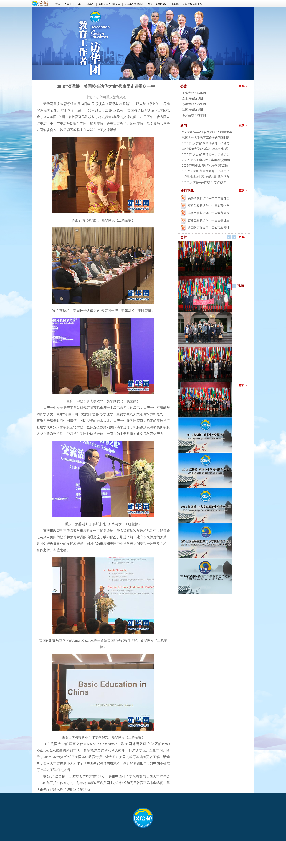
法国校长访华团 (192, 109)
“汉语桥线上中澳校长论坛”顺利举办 (205, 176)
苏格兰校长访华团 (194, 104)
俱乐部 (175, 4)
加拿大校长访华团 (194, 92)
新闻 (183, 125)
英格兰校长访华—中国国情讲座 (208, 198)
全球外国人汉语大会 (109, 4)
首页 (57, 4)
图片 (183, 237)
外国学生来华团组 (134, 4)
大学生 (68, 4)
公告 (183, 86)
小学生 (90, 4)
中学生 (79, 4)
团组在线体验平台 (192, 4)
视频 (240, 286)
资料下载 (187, 191)
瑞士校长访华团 (192, 98)
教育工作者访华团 (157, 4)
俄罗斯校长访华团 (194, 115)
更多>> (243, 86)
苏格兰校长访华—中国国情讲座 (208, 220)
